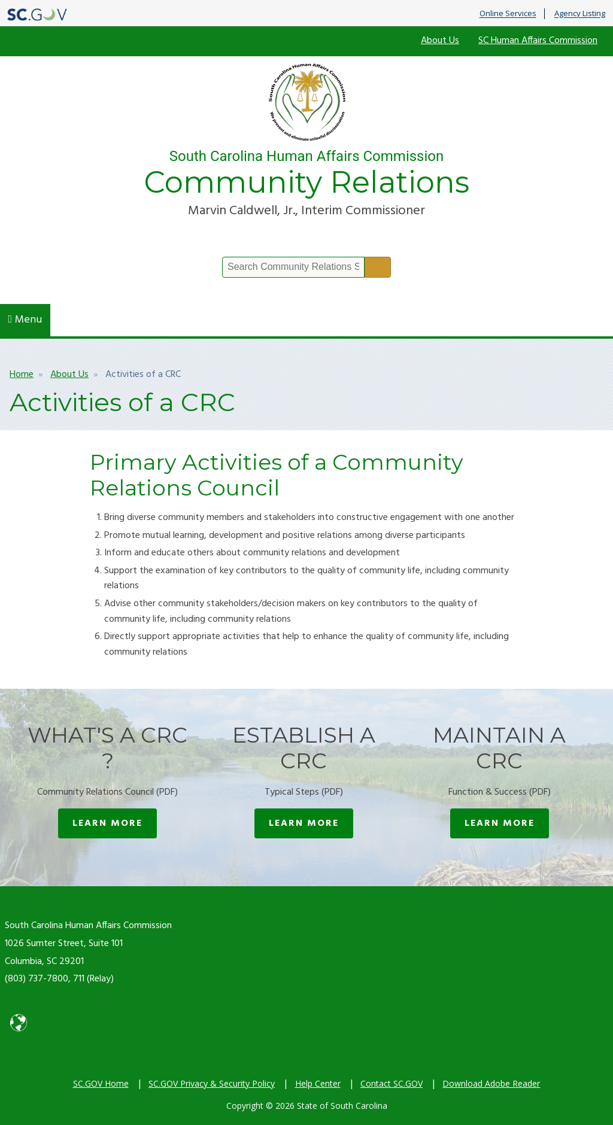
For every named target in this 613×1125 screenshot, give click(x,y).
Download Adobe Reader (491, 1083)
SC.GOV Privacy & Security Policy (211, 1083)
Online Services (508, 13)
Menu (25, 320)
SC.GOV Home (101, 1083)
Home (22, 374)
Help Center (318, 1083)
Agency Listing (579, 13)
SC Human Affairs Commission (537, 40)
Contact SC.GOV (391, 1083)
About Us (440, 40)
